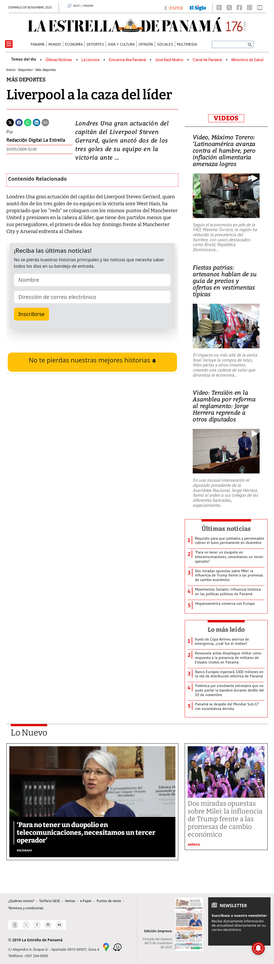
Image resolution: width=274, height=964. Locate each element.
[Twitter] (10, 122)
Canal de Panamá (207, 60)
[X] (229, 7)
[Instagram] (249, 7)
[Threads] (219, 7)
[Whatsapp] (27, 122)
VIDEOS (226, 118)
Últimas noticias (226, 528)
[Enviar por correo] (45, 122)
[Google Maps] (106, 946)
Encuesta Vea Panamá (127, 60)
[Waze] (117, 946)
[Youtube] (260, 7)
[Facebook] (239, 7)
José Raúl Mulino (169, 60)
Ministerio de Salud (247, 60)
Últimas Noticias (59, 60)
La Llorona (90, 60)
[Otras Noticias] (230, 540)
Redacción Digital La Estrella (35, 140)
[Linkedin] (36, 122)
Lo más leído (226, 629)
